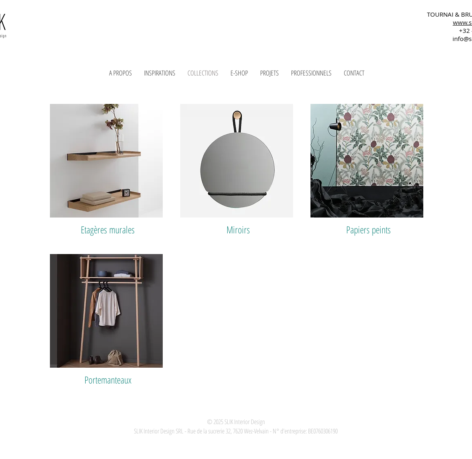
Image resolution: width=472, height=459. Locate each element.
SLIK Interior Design (244, 421)
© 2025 (215, 421)
